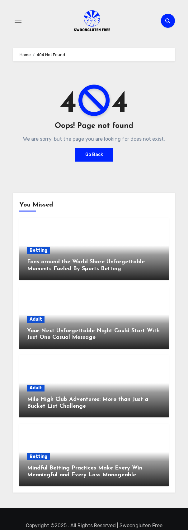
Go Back (94, 154)
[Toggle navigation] (18, 21)
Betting (38, 250)
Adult (36, 319)
